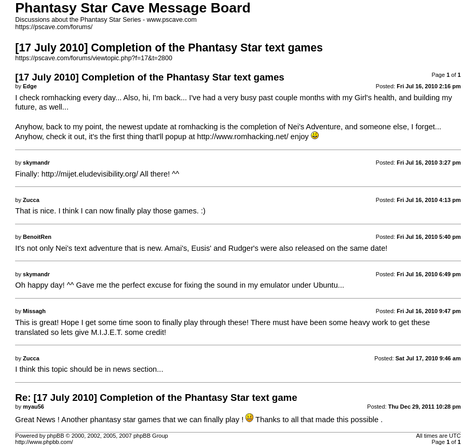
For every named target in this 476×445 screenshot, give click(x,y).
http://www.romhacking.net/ (243, 136)
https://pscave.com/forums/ (53, 27)
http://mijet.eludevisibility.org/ (90, 174)
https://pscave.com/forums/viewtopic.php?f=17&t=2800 (93, 58)
